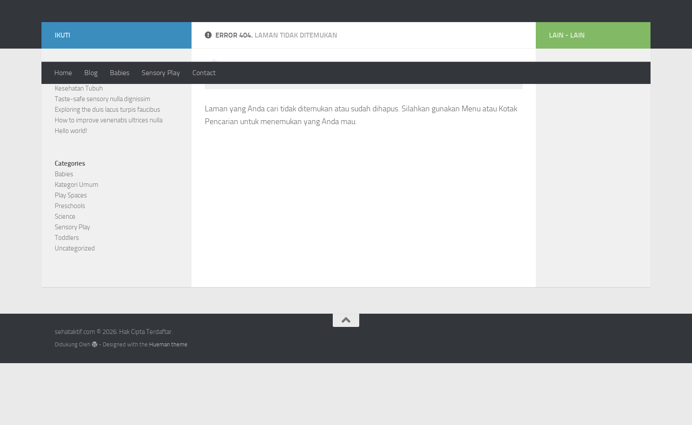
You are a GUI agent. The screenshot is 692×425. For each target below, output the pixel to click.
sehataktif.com (112, 30)
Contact (204, 72)
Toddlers (67, 300)
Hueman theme (168, 406)
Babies (119, 72)
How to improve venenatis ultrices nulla (108, 182)
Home (63, 72)
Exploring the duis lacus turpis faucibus (107, 171)
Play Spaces (71, 257)
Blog (91, 72)
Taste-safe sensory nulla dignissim (102, 161)
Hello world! (71, 193)
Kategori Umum (76, 246)
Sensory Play (161, 72)
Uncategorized (75, 310)
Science (65, 278)
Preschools (70, 268)
